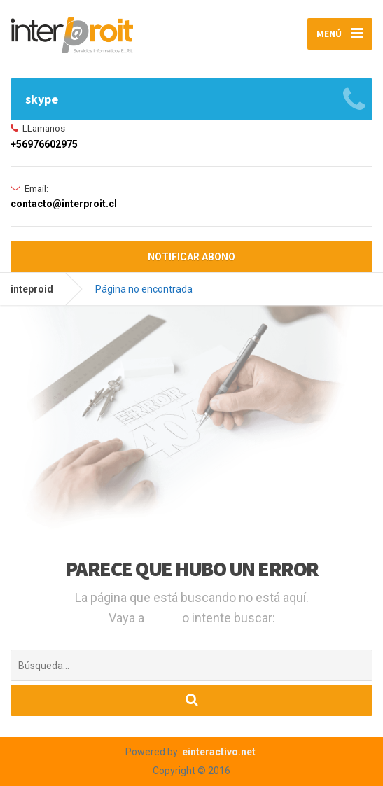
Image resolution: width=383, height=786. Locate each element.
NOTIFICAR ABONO (191, 256)
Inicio (164, 617)
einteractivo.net (219, 751)
